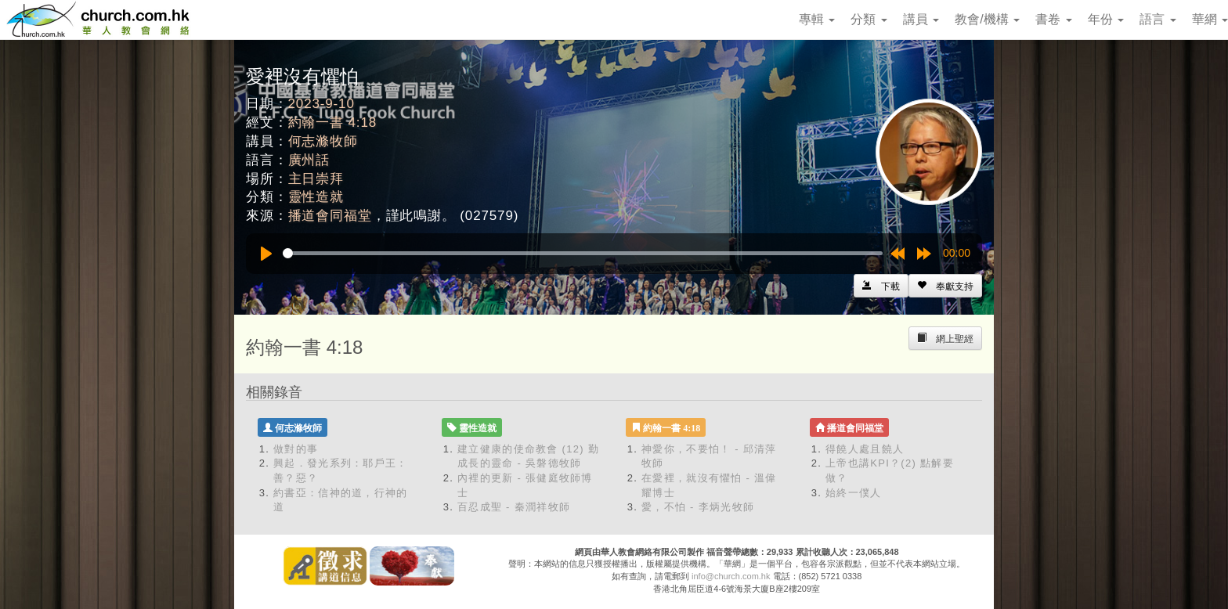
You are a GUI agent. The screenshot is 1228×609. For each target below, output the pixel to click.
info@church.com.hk (731, 576)
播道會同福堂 (330, 215)
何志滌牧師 (323, 141)
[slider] (583, 253)
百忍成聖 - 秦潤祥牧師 (513, 507)
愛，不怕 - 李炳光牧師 (697, 507)
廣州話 (309, 160)
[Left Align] (945, 285)
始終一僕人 (853, 493)
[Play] (266, 253)
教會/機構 (987, 19)
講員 (921, 19)
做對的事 (295, 449)
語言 (1158, 19)
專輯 (817, 19)
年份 (1106, 19)
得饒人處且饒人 (864, 449)
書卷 (1053, 19)
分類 (869, 19)
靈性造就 (316, 196)
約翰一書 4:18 (332, 122)
